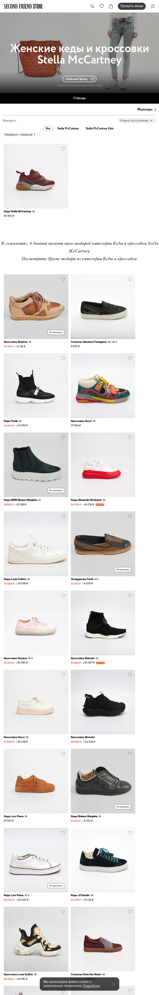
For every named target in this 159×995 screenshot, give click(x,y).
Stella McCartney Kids (100, 128)
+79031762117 (93, 825)
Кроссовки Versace (118, 432)
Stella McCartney (68, 128)
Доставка (91, 915)
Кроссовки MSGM (117, 680)
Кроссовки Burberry (16, 308)
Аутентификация (98, 927)
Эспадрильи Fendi (66, 432)
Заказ (88, 909)
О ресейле (92, 932)
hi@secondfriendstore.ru (101, 844)
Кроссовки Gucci (14, 370)
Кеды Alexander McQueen (121, 370)
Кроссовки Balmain (16, 494)
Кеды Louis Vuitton (15, 432)
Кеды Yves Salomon (16, 680)
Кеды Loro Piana (14, 556)
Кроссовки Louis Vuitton (69, 618)
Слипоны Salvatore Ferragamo (73, 308)
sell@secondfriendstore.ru (102, 854)
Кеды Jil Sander (13, 618)
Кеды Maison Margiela (68, 556)
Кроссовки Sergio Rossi (69, 742)
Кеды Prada (113, 308)
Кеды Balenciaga (14, 742)
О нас (88, 897)
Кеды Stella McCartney (17, 195)
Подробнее (91, 986)
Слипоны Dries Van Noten (121, 618)
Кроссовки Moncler (118, 494)
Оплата (89, 921)
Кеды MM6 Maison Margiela (71, 370)
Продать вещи (131, 6)
